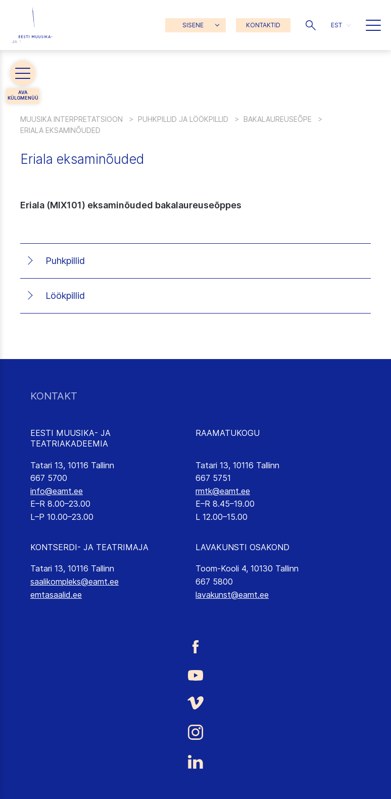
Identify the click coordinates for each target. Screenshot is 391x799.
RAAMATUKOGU (228, 433)
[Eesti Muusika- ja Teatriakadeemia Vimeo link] (195, 702)
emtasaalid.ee (56, 595)
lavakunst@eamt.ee (232, 595)
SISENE (193, 25)
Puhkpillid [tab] (65, 260)
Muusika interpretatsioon (71, 119)
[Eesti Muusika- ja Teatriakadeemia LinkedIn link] (195, 762)
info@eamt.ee (56, 491)
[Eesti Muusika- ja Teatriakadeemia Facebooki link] (195, 646)
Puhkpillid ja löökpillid (183, 119)
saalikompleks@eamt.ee (74, 581)
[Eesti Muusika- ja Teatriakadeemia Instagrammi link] (195, 732)
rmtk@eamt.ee (223, 491)
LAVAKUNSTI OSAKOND (242, 547)
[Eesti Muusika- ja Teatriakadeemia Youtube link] (195, 675)
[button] (311, 25)
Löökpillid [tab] (65, 295)
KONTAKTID (263, 25)
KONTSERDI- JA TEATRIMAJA (89, 547)
